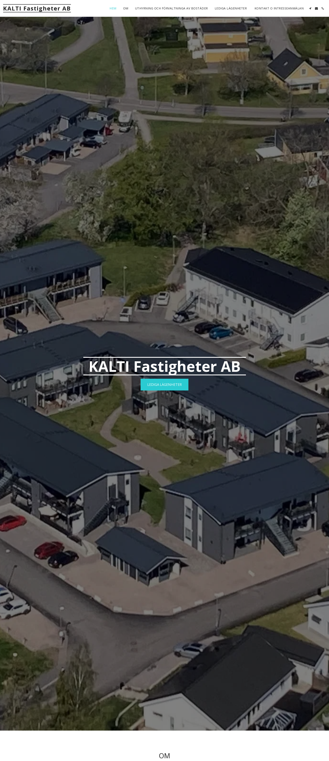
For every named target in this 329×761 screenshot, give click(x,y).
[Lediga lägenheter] (164, 384)
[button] (310, 8)
